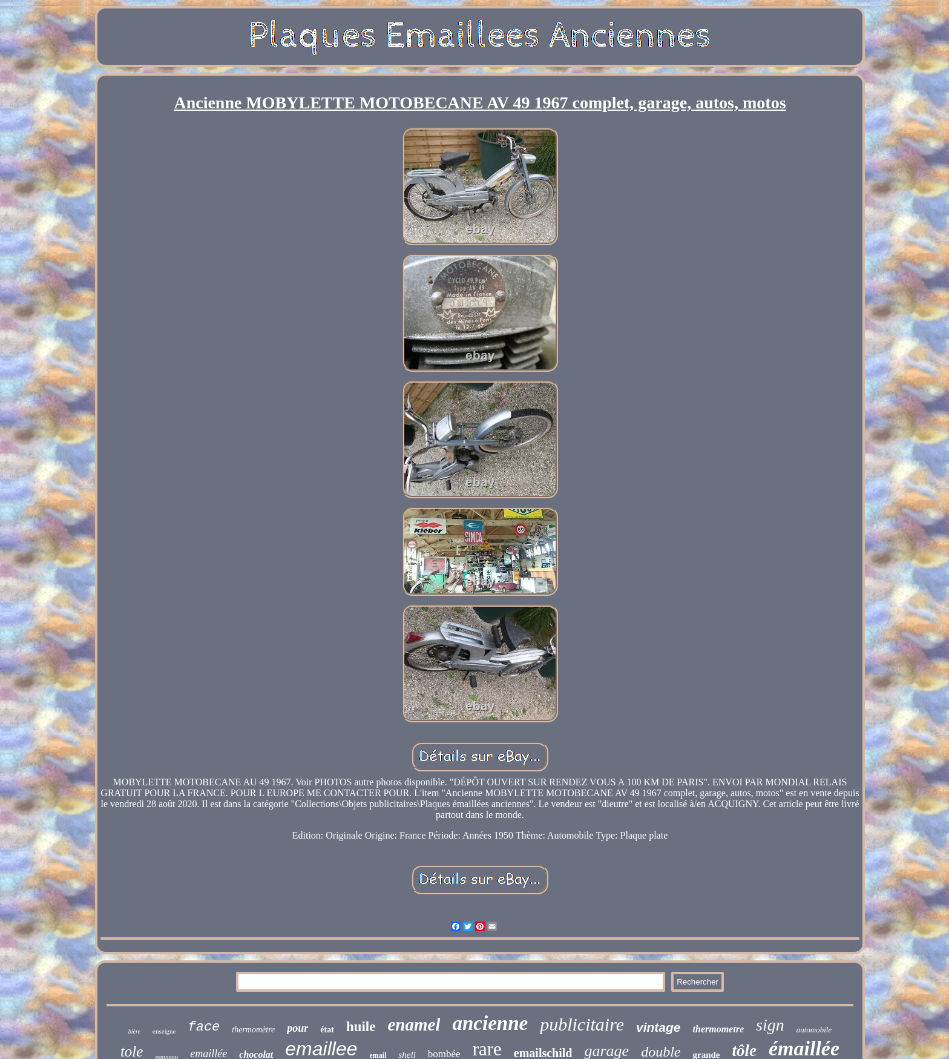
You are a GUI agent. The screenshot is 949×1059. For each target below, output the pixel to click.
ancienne (490, 1023)
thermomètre (253, 1029)
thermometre (718, 1029)
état (327, 1029)
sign (770, 1024)
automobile (814, 1029)
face (204, 1027)
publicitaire (582, 1024)
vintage (658, 1027)
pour (297, 1028)
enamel (413, 1024)
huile (361, 1026)
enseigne (164, 1031)
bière (134, 1031)
